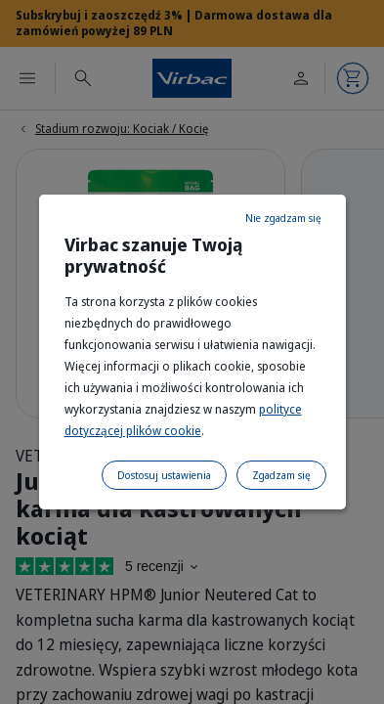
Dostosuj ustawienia (164, 475)
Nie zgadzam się (283, 218)
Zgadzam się (281, 475)
